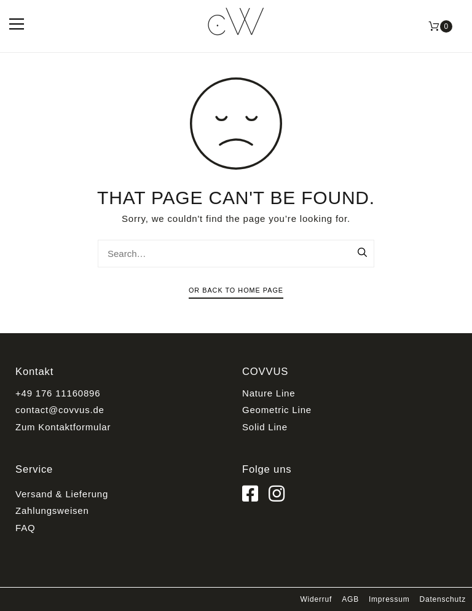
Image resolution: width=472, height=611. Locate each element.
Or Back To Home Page (236, 290)
